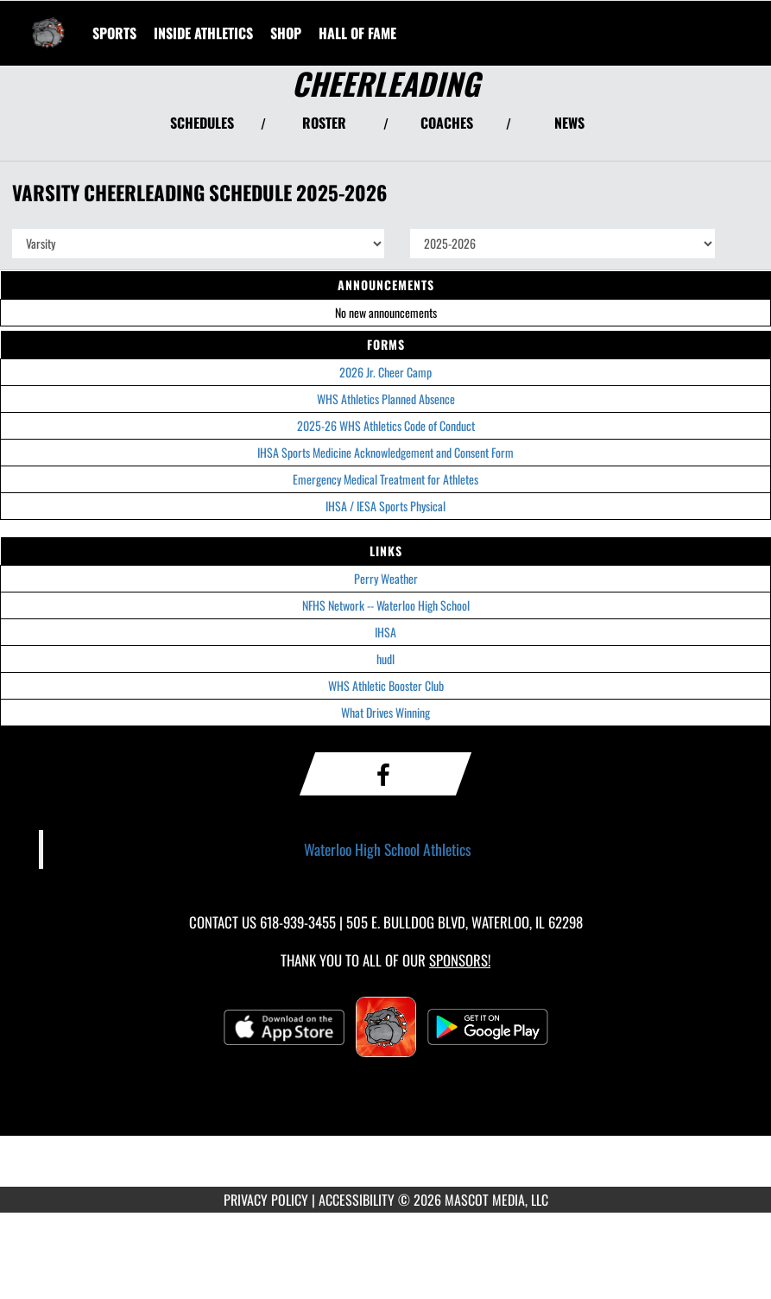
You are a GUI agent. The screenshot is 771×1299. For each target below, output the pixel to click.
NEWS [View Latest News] (569, 122)
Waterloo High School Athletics (387, 849)
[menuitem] (286, 33)
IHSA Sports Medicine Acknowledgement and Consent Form (385, 452)
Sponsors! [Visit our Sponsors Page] (459, 960)
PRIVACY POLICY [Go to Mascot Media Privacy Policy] (266, 1199)
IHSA (385, 632)
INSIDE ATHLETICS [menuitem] (203, 32)
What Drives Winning (385, 712)
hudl (385, 659)
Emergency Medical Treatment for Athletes (385, 479)
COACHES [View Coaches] (446, 122)
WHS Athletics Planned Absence (386, 399)
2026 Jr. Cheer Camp (385, 372)
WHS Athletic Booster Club (386, 685)
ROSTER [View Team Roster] (324, 122)
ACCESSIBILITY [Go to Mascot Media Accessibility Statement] (357, 1199)
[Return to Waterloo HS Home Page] (48, 22)
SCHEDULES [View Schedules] (202, 122)
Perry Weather (386, 578)
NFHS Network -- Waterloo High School (386, 605)
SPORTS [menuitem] (114, 32)
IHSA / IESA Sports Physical (385, 506)
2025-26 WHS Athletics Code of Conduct (386, 425)
